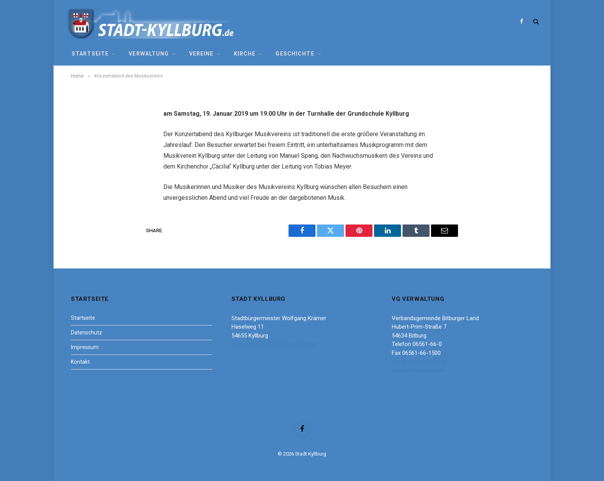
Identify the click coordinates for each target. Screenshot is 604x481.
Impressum (85, 347)
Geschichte (294, 54)
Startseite (90, 54)
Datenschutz (86, 332)
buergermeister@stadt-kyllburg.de (274, 344)
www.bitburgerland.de (418, 370)
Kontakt (80, 362)
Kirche (245, 54)
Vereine (201, 54)
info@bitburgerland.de (419, 361)
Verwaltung (149, 54)
